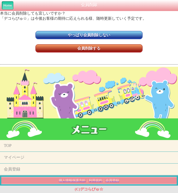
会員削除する (88, 48)
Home (7, 5)
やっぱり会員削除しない (89, 35)
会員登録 (12, 169)
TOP (8, 145)
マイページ (14, 157)
